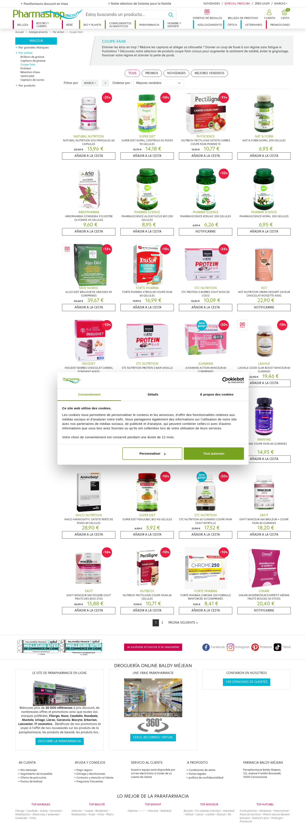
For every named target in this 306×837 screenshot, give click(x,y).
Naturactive (281, 811)
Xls (229, 814)
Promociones (280, 25)
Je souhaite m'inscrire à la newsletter (153, 647)
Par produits (26, 85)
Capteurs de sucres (32, 80)
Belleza (22, 25)
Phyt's (109, 814)
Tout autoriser (214, 453)
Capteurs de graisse (32, 60)
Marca (89, 83)
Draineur (25, 68)
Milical (189, 814)
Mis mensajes (28, 770)
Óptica (232, 25)
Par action (58, 32)
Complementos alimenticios (120, 24)
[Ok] (172, 14)
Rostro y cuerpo (42, 24)
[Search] (125, 14)
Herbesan (265, 811)
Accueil (19, 32)
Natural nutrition (250, 814)
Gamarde (21, 818)
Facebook (213, 647)
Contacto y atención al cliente (94, 777)
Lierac (199, 814)
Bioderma (101, 811)
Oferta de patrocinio (33, 777)
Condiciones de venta (202, 770)
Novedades (212, 3)
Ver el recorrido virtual (153, 737)
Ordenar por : (122, 83)
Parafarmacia (149, 25)
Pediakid (165, 811)
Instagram (238, 647)
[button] (269, 14)
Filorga (19, 811)
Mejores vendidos (209, 73)
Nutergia (276, 818)
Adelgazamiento (209, 25)
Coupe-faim (27, 64)
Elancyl (221, 814)
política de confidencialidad (206, 777)
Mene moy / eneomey (46, 814)
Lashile (210, 814)
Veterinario (253, 25)
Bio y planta (92, 25)
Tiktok (282, 647)
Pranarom (246, 821)
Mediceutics (22, 814)
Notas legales (197, 774)
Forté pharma (248, 811)
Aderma (76, 811)
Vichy (32, 818)
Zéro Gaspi (262, 3)
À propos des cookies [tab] (217, 394)
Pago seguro (84, 770)
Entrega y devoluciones (90, 774)
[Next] (183, 622)
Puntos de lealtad (31, 781)
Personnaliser (152, 453)
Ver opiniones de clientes (247, 682)
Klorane (153, 811)
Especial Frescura (237, 3)
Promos (151, 73)
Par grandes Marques (33, 47)
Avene (44, 811)
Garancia (55, 811)
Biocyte (188, 811)
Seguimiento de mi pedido (36, 774)
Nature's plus (260, 818)
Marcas (279, 3)
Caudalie (32, 811)
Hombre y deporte (174, 24)
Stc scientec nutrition (208, 811)
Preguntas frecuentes (89, 781)
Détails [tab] (153, 394)
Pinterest (261, 647)
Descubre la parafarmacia (59, 741)
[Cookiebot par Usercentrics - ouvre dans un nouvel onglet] (225, 380)
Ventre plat (27, 76)
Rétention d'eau (30, 72)
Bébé (69, 25)
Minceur (36, 41)
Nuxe (92, 814)
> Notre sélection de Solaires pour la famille (139, 3)
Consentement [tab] (89, 394)
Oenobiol (229, 811)
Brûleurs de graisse (32, 57)
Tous (132, 73)
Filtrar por (71, 83)
